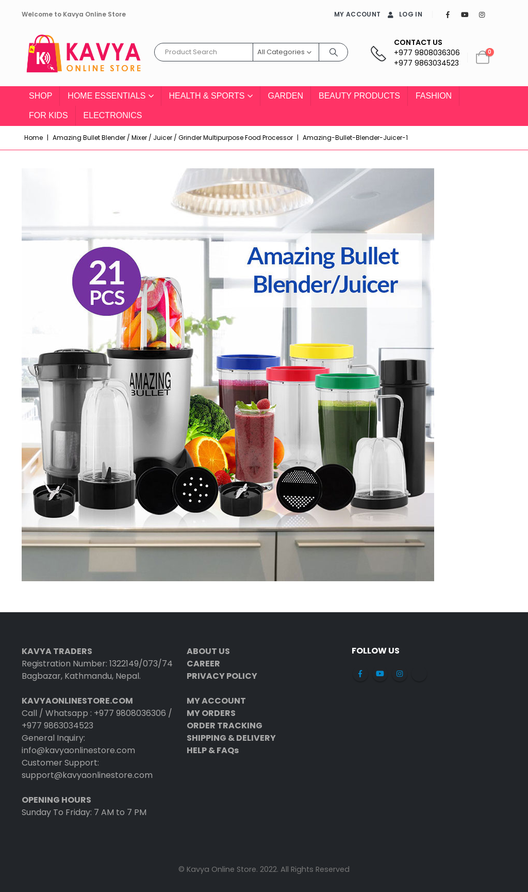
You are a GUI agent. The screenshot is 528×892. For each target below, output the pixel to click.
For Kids (48, 115)
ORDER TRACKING (224, 725)
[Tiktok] (498, 14)
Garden (285, 95)
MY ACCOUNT (357, 14)
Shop (40, 95)
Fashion (434, 95)
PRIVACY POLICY (222, 676)
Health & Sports (207, 95)
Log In (404, 14)
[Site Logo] (83, 57)
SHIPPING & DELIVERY (231, 738)
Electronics (113, 115)
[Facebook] (447, 14)
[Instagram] (481, 14)
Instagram (399, 673)
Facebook (360, 673)
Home (33, 137)
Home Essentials (106, 95)
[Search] (333, 52)
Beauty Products (359, 95)
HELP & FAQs (213, 750)
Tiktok (419, 673)
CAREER (203, 664)
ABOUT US (208, 651)
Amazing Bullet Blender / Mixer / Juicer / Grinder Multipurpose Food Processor (173, 137)
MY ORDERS (211, 713)
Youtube (380, 673)
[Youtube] (464, 14)
